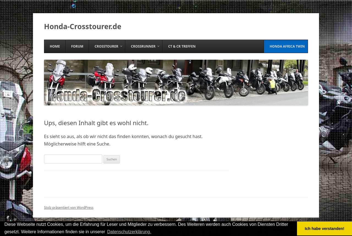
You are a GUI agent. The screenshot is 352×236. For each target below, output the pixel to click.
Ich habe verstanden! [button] (324, 228)
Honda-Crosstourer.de (82, 26)
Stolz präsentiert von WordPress (69, 207)
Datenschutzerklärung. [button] (129, 231)
